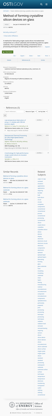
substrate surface (43, 369)
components (41, 206)
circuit (39, 200)
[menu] (15, 56)
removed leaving (42, 328)
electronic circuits (43, 243)
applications (41, 186)
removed (40, 326)
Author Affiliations (10, 36)
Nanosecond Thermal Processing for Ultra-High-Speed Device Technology (16, 138)
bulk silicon (41, 197)
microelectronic (42, 289)
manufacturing (42, 284)
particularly (41, 303)
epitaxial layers (42, 257)
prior (39, 307)
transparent (41, 385)
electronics (41, 250)
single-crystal (41, 351)
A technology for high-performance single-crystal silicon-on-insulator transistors (16, 155)
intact (39, 278)
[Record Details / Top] (9, 60)
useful (39, 388)
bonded (40, 193)
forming (40, 261)
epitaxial (40, 252)
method (40, 287)
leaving (40, 282)
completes (41, 204)
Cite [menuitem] (15, 56)
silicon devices (42, 340)
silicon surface (42, 349)
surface (40, 372)
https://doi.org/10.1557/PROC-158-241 (16, 148)
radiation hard (42, 323)
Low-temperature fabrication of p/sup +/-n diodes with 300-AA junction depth (15, 122)
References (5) (26, 60)
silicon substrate (42, 346)
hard (39, 268)
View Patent (7, 52)
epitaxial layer (42, 255)
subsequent (41, 365)
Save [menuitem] (40, 56)
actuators (40, 183)
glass (39, 264)
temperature (41, 376)
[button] (41, 4)
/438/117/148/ (42, 179)
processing (41, 310)
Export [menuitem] (23, 56)
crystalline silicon (42, 229)
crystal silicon (41, 225)
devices (40, 234)
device (39, 232)
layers (39, 280)
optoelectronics (42, 300)
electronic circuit (42, 241)
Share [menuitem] (31, 56)
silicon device (41, 337)
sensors (40, 333)
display (40, 236)
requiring (40, 330)
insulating (40, 271)
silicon (39, 335)
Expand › (47, 47)
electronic (40, 239)
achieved (40, 181)
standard (40, 358)
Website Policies (20, 413)
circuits (40, 202)
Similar (43, 60)
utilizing (40, 390)
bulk (39, 195)
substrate (40, 367)
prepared (40, 305)
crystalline (41, 227)
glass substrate (42, 266)
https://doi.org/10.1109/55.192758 (17, 130)
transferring (41, 383)
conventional (41, 209)
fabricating (41, 259)
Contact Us (38, 413)
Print (47, 56)
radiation (40, 321)
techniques (41, 374)
